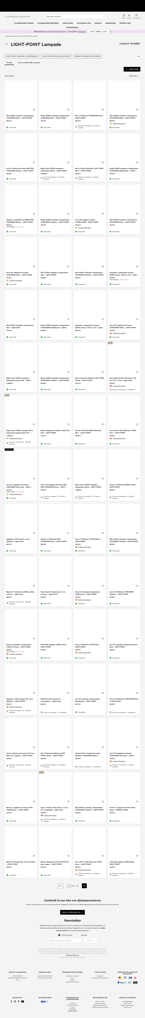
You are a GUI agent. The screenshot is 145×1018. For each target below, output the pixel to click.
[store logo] (17, 8)
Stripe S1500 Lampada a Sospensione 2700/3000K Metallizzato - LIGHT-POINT (55, 318)
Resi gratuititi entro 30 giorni (100, 969)
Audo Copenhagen (128, 993)
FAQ (17, 971)
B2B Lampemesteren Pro (100, 996)
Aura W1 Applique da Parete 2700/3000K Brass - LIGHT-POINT (19, 265)
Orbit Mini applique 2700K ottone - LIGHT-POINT (54, 637)
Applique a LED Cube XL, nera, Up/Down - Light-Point (17, 531)
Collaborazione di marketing (100, 998)
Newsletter (100, 967)
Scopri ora (82, 23)
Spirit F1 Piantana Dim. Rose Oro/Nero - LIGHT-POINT (21, 854)
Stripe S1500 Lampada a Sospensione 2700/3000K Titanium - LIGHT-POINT (55, 370)
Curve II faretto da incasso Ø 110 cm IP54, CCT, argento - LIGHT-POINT (20, 746)
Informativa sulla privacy (72, 946)
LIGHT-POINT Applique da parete (56, 48)
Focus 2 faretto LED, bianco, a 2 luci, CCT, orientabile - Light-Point (54, 800)
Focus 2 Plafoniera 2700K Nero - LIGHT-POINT (87, 637)
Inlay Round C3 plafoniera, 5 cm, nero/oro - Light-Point (53, 584)
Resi (72, 969)
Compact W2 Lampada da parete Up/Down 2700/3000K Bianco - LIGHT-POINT (87, 746)
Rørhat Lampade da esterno (87, 48)
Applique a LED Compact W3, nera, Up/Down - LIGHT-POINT (19, 691)
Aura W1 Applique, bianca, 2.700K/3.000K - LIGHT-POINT (86, 212)
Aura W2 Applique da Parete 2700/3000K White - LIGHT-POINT (122, 318)
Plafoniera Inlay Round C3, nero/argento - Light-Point (51, 691)
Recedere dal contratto (72, 973)
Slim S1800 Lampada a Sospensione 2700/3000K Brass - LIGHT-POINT (20, 108)
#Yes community (100, 993)
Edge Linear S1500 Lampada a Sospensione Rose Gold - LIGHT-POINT (18, 370)
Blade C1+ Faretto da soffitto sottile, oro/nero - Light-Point (20, 584)
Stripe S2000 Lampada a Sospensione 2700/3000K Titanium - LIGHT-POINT (55, 212)
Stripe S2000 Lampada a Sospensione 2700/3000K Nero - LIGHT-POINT (55, 108)
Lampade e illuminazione (12, 27)
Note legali (72, 1000)
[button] (34, 101)
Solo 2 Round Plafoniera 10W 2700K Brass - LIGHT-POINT (89, 161)
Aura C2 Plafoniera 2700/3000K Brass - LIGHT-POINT (123, 691)
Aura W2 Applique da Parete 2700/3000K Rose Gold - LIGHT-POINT (121, 746)
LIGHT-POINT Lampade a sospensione (22, 48)
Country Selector (72, 1002)
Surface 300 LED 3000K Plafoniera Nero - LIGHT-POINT (88, 423)
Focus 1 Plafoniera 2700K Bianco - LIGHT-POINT (88, 531)
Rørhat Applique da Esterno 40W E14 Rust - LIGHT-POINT (55, 423)
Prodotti (9, 54)
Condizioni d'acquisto (72, 996)
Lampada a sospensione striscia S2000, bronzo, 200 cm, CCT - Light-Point (123, 265)
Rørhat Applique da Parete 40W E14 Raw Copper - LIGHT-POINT (55, 854)
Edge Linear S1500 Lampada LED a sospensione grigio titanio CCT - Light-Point (19, 423)
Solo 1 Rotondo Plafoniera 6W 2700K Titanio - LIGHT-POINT (89, 370)
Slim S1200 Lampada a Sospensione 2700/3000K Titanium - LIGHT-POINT (123, 531)
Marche (21, 27)
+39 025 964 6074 (17, 967)
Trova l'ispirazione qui (71, 904)
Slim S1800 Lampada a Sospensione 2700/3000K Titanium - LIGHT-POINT (89, 265)
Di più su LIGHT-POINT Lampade (29, 54)
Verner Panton (128, 995)
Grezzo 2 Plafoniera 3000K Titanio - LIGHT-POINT (123, 477)
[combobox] (76, 8)
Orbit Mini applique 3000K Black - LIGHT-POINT (122, 854)
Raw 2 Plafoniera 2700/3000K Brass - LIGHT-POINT (89, 108)
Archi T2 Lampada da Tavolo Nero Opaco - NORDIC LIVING (122, 800)
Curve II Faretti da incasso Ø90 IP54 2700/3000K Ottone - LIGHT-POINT (20, 161)
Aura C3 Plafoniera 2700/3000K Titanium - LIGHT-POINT (121, 584)
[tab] (12, 61)
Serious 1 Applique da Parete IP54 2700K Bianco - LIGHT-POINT (19, 800)
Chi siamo (72, 994)
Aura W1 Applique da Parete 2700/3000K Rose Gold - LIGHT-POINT (18, 477)
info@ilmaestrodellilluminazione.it (17, 969)
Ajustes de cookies (100, 995)
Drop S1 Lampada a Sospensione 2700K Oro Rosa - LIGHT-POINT (18, 637)
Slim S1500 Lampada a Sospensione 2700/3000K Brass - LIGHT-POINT (123, 212)
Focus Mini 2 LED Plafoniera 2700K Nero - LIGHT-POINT (122, 423)
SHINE (98, 23)
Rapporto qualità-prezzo (127, 996)
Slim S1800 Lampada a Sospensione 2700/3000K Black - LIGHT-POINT (123, 108)
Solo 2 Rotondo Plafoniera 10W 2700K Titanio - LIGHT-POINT (53, 746)
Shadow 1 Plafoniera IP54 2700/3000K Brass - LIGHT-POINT (54, 531)
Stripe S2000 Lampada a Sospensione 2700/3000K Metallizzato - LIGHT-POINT (123, 161)
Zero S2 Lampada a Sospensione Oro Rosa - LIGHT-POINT (123, 637)
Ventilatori (68, 15)
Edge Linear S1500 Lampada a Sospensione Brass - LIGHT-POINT (88, 477)
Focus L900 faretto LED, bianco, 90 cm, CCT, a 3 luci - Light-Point (122, 370)
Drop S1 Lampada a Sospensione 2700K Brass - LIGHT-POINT (87, 584)
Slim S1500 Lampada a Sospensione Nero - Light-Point (20, 318)
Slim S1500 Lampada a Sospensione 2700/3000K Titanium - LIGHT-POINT (89, 800)
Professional (72, 19)
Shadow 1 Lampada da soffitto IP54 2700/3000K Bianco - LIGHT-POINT (20, 212)
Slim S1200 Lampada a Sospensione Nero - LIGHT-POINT (54, 265)
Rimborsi (72, 971)
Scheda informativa (119, 115)
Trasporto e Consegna (72, 967)
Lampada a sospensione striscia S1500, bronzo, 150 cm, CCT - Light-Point (89, 318)
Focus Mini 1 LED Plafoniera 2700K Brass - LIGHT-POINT (88, 854)
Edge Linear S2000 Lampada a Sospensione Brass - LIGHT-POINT (54, 161)
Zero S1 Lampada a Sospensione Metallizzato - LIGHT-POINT (87, 691)
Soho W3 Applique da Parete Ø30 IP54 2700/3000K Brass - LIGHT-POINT (54, 477)
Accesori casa (127, 998)
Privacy (72, 998)
